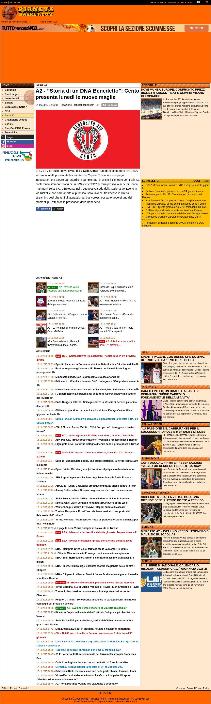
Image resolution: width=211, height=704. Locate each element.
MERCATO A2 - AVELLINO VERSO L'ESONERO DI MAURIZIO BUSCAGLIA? (175, 533)
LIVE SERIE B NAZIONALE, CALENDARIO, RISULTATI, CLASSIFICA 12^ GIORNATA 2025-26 (174, 567)
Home (5, 85)
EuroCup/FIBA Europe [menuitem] (16, 128)
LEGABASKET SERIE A (155, 492)
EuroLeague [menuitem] (10, 94)
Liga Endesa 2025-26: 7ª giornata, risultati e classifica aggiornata (92, 628)
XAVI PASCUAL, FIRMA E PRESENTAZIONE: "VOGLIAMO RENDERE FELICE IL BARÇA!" (171, 464)
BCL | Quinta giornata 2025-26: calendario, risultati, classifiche (94, 435)
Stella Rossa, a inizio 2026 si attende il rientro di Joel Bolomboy (92, 498)
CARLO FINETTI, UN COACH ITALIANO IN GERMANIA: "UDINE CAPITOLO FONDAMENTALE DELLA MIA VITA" (169, 394)
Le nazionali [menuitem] (10, 98)
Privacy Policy (202, 688)
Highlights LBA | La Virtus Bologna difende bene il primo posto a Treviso (97, 444)
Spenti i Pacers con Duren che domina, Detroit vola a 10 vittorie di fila (95, 364)
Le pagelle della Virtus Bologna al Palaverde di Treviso (86, 528)
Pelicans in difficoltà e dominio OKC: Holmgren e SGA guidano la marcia (97, 381)
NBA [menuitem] (6, 111)
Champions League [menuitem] (14, 119)
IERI (206, 180)
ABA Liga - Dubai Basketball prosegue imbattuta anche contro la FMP (95, 485)
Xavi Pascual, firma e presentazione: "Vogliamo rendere (176, 200)
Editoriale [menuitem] (9, 90)
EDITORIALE (149, 85)
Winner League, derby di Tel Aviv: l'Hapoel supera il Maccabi (90, 507)
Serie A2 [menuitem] (8, 115)
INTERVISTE (149, 386)
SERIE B (147, 561)
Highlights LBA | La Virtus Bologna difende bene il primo (176, 203)
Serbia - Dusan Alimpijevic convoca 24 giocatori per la (175, 191)
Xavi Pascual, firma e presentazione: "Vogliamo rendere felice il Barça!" (96, 439)
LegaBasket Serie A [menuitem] (15, 107)
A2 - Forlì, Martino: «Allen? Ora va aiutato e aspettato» (86, 683)
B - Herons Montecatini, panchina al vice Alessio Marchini (94, 582)
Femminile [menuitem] (9, 132)
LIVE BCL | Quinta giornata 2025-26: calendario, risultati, (176, 207)
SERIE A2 (147, 527)
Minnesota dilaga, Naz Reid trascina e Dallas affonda (85, 377)
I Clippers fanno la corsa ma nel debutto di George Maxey (177, 213)
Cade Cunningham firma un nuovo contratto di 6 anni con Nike (91, 662)
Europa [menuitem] (7, 102)
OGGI (196, 180)
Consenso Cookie (185, 688)
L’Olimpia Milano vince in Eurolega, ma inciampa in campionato (92, 553)
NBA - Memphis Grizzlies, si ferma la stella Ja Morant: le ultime (91, 549)
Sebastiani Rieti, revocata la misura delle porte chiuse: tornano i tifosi (95, 671)
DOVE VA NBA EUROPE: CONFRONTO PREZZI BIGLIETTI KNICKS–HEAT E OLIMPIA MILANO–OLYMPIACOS (173, 93)
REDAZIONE (105, 693)
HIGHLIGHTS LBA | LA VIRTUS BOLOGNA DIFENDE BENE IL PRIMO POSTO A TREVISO (172, 498)
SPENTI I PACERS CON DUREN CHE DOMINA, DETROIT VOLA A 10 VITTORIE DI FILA (173, 358)
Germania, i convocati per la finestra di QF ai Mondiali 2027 (89, 667)
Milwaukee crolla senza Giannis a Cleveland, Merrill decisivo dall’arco (95, 389)
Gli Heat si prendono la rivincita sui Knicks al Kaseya (174, 210)
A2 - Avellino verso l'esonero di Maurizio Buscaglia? (91, 608)
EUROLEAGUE (150, 458)
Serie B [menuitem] (7, 124)
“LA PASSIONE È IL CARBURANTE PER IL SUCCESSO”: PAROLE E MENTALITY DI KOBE (173, 430)
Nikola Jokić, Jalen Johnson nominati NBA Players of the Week (91, 502)
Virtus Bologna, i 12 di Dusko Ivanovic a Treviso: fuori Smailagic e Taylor (97, 586)
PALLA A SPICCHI (152, 424)
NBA (144, 352)
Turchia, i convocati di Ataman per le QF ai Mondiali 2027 (88, 649)
